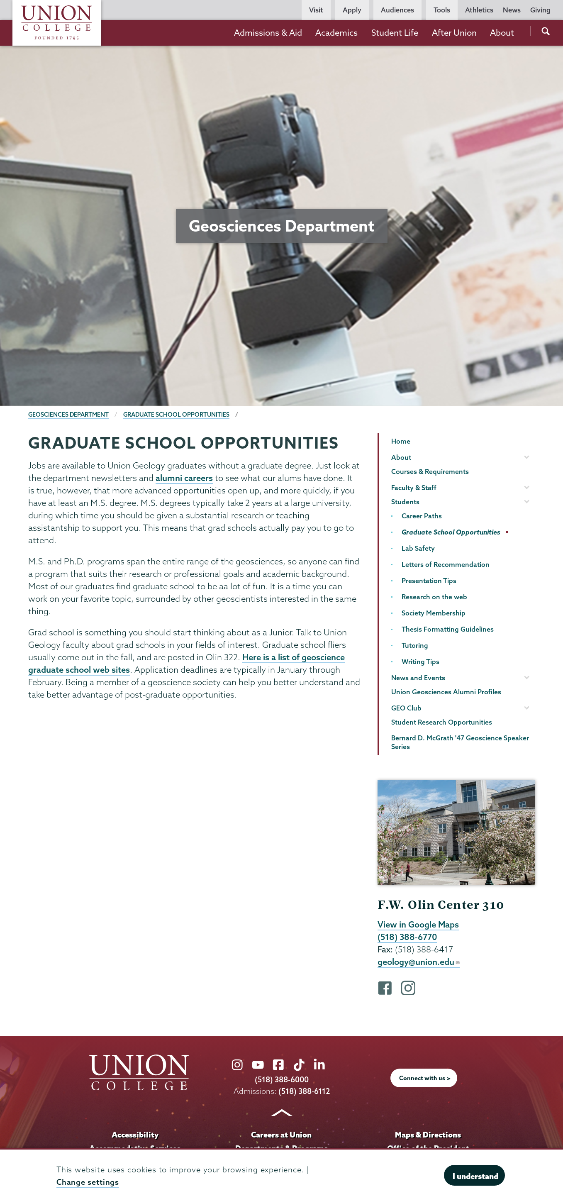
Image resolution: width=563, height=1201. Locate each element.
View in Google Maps (418, 924)
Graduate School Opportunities (178, 414)
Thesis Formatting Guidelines (448, 629)
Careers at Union (281, 1135)
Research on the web (434, 597)
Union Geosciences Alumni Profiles (446, 692)
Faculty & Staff (413, 487)
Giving (540, 10)
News (512, 10)
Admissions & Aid (268, 32)
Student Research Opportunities (441, 722)
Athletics (479, 10)
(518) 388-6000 (282, 1081)
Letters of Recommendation (446, 564)
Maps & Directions (428, 1135)
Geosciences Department (69, 414)
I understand (475, 1176)
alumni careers (184, 478)
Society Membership (434, 613)
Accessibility (134, 1135)
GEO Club (406, 708)
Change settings (87, 1182)
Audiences (397, 10)
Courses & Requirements (430, 471)
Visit (316, 10)
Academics (336, 32)
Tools (442, 10)
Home (400, 441)
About (502, 32)
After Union (454, 32)
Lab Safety (418, 548)
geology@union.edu (419, 962)
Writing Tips (420, 661)
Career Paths (422, 516)
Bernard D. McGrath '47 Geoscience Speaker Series (460, 742)
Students (405, 502)
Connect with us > (425, 1079)
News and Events (418, 678)
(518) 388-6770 (408, 937)
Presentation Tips (429, 580)
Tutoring (415, 645)
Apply (352, 10)
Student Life (394, 32)
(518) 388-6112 (304, 1092)
